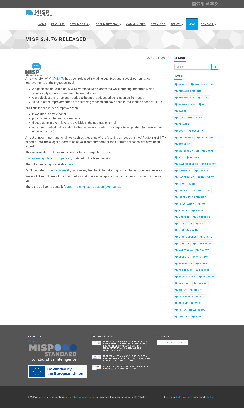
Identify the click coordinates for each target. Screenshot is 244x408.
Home (42, 24)
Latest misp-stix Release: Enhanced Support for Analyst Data (126, 367)
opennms (200, 257)
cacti (180, 111)
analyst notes (202, 84)
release (202, 270)
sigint (181, 290)
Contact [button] (208, 24)
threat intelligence (190, 310)
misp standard (186, 230)
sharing (201, 283)
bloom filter (185, 104)
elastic (193, 157)
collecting (184, 137)
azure (203, 98)
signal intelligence (190, 297)
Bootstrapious (182, 397)
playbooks (184, 263)
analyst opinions (188, 91)
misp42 (206, 237)
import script (186, 184)
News (192, 24)
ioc (202, 204)
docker (208, 151)
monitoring (202, 244)
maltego (182, 217)
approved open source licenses (81, 397)
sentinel (182, 283)
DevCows (211, 397)
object (202, 250)
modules (182, 244)
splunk (181, 303)
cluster (182, 124)
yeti (196, 316)
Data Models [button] (80, 24)
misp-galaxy (64, 158)
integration (185, 204)
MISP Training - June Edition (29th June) (93, 187)
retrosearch (185, 277)
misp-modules (186, 237)
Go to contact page (172, 342)
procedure (183, 270)
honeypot (206, 177)
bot (203, 104)
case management (188, 118)
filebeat (209, 164)
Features (58, 24)
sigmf (195, 290)
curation (183, 144)
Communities (135, 24)
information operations (193, 190)
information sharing (190, 197)
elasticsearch (186, 164)
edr (179, 157)
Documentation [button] (108, 24)
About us (33, 341)
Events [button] (177, 24)
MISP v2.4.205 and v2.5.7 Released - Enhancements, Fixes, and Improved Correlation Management (126, 358)
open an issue (57, 170)
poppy (201, 263)
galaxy (201, 171)
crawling (205, 137)
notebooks (184, 250)
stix (195, 303)
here (70, 164)
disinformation (187, 151)
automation (185, 98)
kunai (197, 210)
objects (182, 257)
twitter (182, 316)
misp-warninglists (37, 158)
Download (158, 24)
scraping (207, 277)
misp (200, 224)
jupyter (182, 210)
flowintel (183, 171)
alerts (181, 84)
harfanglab (185, 177)
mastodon (201, 217)
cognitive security (189, 131)
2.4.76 (60, 78)
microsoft (184, 224)
